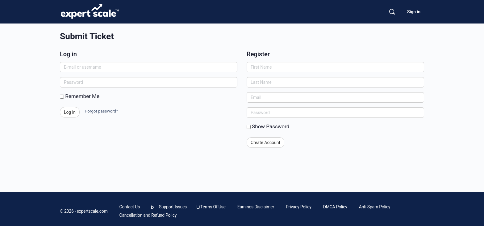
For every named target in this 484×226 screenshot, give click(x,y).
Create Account (265, 142)
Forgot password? (101, 111)
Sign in (413, 11)
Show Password (268, 126)
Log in (70, 112)
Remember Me (79, 96)
